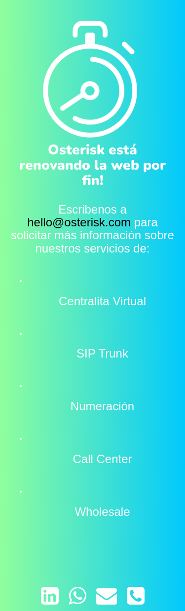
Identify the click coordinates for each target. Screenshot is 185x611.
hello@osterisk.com (79, 222)
